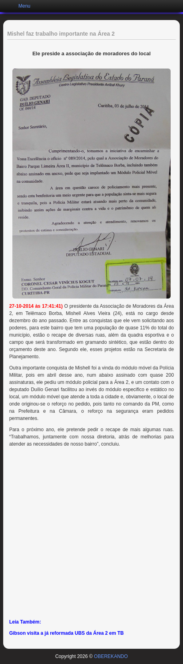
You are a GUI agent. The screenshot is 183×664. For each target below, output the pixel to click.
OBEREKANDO (111, 656)
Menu (24, 6)
